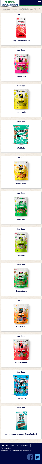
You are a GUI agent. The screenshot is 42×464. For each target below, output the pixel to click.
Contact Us (14, 445)
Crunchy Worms (21, 363)
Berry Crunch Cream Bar (21, 41)
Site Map (4, 445)
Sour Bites (21, 255)
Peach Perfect (21, 184)
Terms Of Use (6, 448)
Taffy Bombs (21, 398)
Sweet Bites (21, 220)
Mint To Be (21, 148)
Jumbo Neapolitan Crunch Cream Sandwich (21, 434)
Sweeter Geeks (21, 291)
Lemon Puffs (21, 112)
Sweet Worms (21, 327)
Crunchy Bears (21, 77)
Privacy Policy (25, 445)
